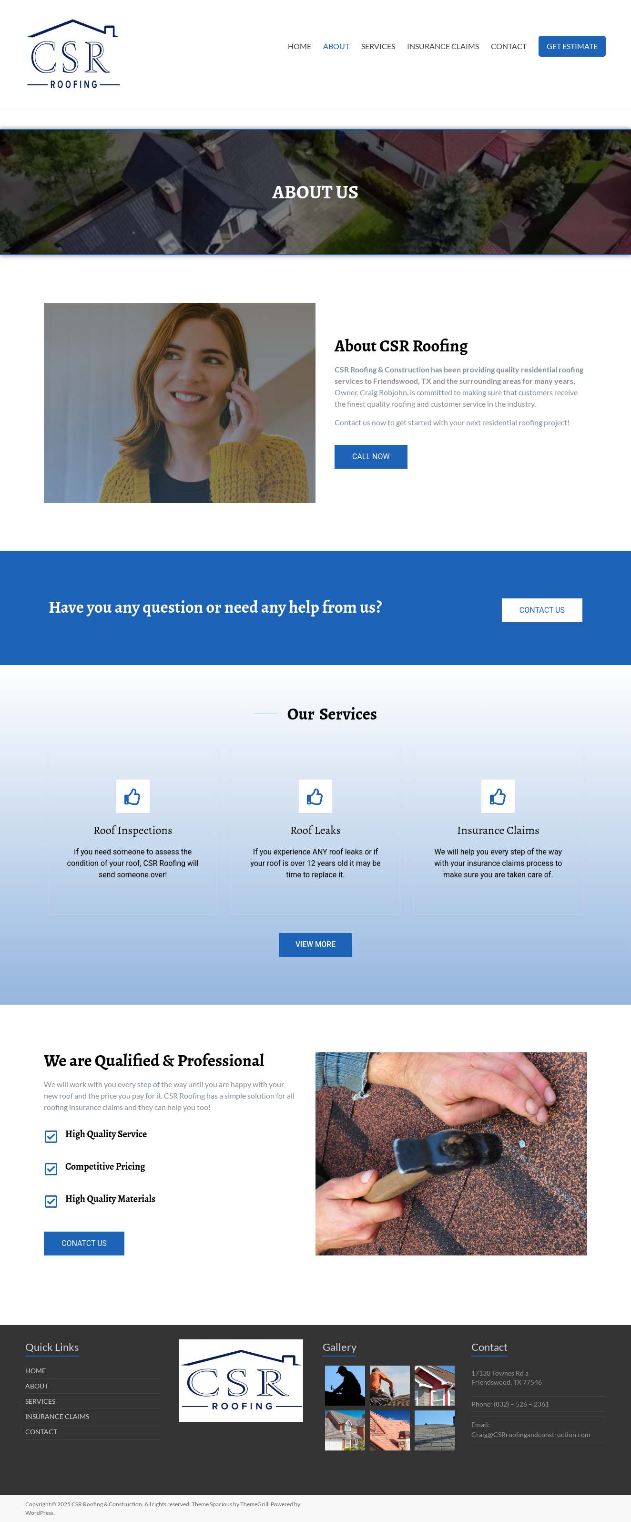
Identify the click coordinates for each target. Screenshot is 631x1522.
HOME (299, 46)
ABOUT (336, 46)
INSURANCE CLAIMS (443, 46)
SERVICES (378, 46)
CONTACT (509, 46)
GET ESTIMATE (572, 46)
